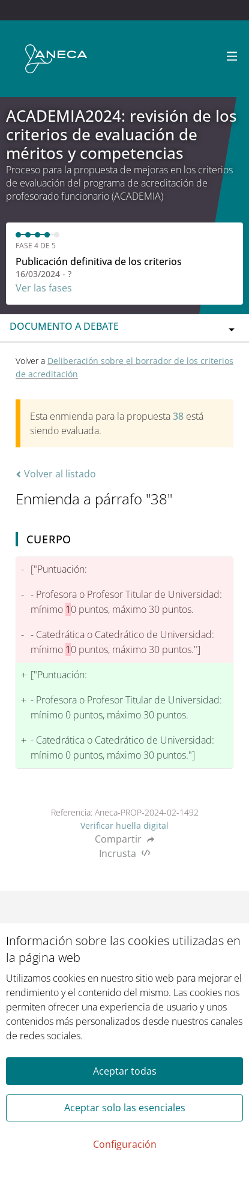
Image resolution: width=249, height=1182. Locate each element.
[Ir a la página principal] (56, 59)
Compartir (124, 839)
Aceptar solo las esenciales (124, 1107)
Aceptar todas (125, 1071)
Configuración (125, 1144)
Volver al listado (56, 473)
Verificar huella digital (124, 825)
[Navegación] (232, 56)
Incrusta (124, 853)
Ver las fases (44, 287)
